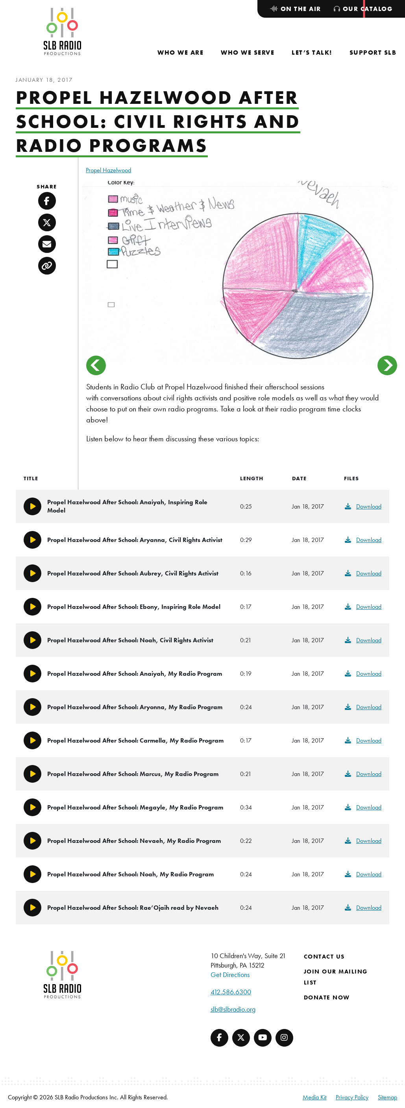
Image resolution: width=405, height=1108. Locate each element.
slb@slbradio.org (233, 1009)
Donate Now (327, 997)
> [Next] (387, 365)
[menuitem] (180, 52)
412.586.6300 (231, 991)
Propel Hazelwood (108, 170)
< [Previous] (96, 365)
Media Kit (314, 1097)
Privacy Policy (352, 1097)
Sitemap (387, 1097)
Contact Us (324, 957)
